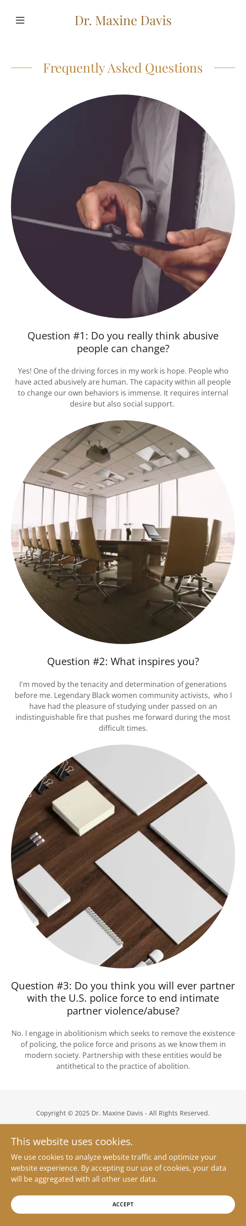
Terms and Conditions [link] (123, 1149)
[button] (28, 20)
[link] (123, 20)
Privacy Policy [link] (123, 1136)
